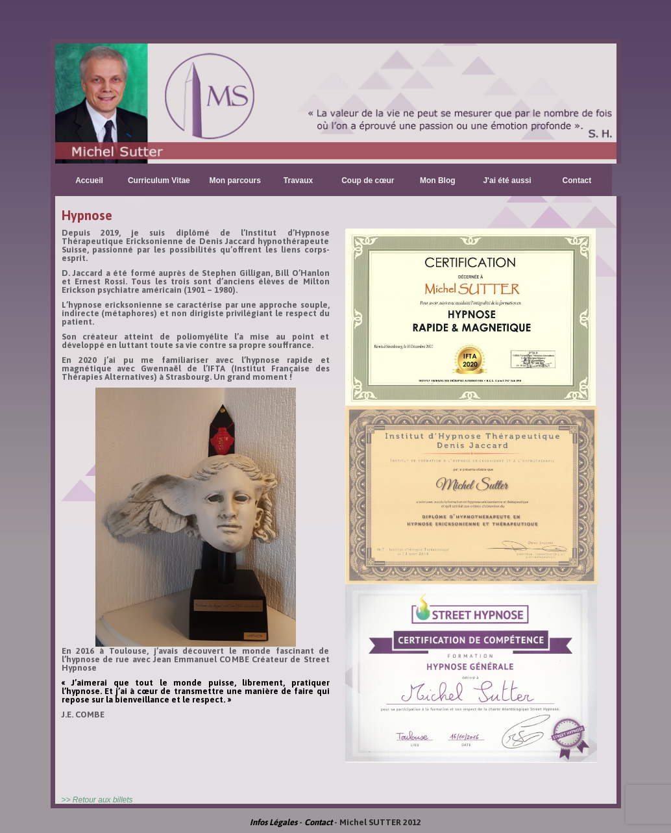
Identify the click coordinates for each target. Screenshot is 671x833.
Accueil (89, 180)
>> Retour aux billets (97, 799)
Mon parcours (235, 180)
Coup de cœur (367, 180)
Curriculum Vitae (159, 180)
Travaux (298, 180)
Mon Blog (438, 180)
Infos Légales (273, 822)
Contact (577, 180)
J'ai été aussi (507, 180)
